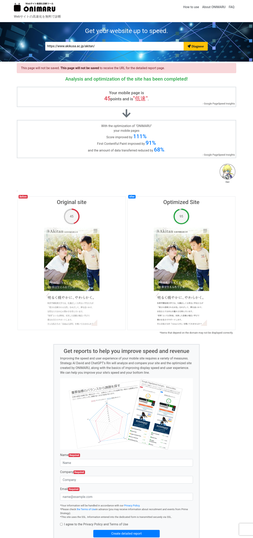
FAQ (231, 7)
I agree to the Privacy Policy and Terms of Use (96, 524)
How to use (191, 7)
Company (72, 472)
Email (69, 489)
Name (70, 455)
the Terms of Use (86, 509)
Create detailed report (126, 533)
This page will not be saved (80, 68)
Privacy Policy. (132, 505)
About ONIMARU (214, 7)
